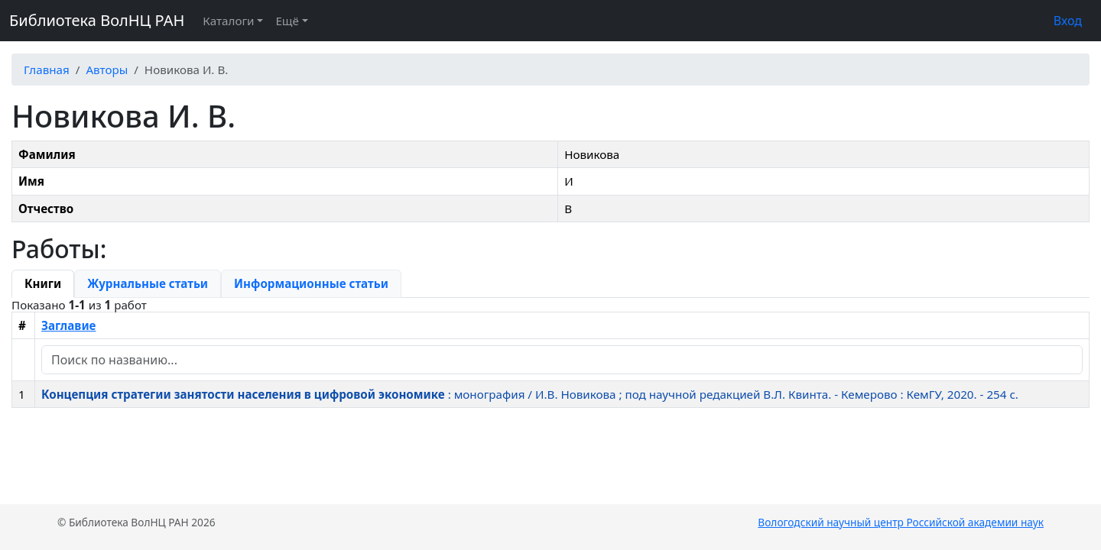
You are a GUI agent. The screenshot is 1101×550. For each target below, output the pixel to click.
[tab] (42, 283)
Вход (1068, 20)
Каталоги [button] (228, 20)
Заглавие (68, 325)
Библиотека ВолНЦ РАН (96, 20)
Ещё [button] (286, 20)
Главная (47, 69)
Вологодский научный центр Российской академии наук (901, 522)
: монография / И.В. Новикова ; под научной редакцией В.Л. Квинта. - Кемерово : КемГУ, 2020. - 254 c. (529, 394)
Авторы (107, 69)
